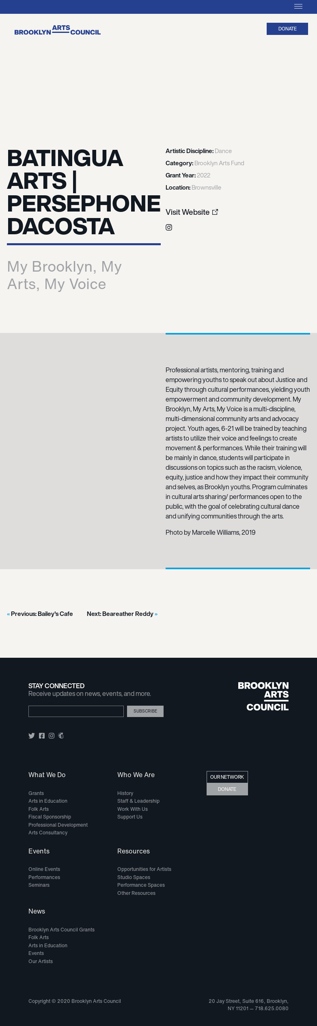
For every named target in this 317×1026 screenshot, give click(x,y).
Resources (133, 851)
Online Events (44, 869)
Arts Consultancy (47, 832)
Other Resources (136, 893)
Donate (287, 28)
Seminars (39, 884)
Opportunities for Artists (144, 869)
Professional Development (58, 824)
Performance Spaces (141, 884)
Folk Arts (38, 809)
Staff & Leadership (138, 800)
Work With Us (132, 809)
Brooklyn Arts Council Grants (61, 929)
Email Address (41, 703)
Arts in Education (47, 800)
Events (39, 851)
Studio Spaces (133, 877)
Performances (44, 877)
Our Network (227, 776)
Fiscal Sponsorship (49, 816)
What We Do (47, 775)
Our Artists (40, 961)
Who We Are (136, 775)
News (36, 911)
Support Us (129, 816)
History (125, 793)
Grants (36, 793)
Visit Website (188, 212)
